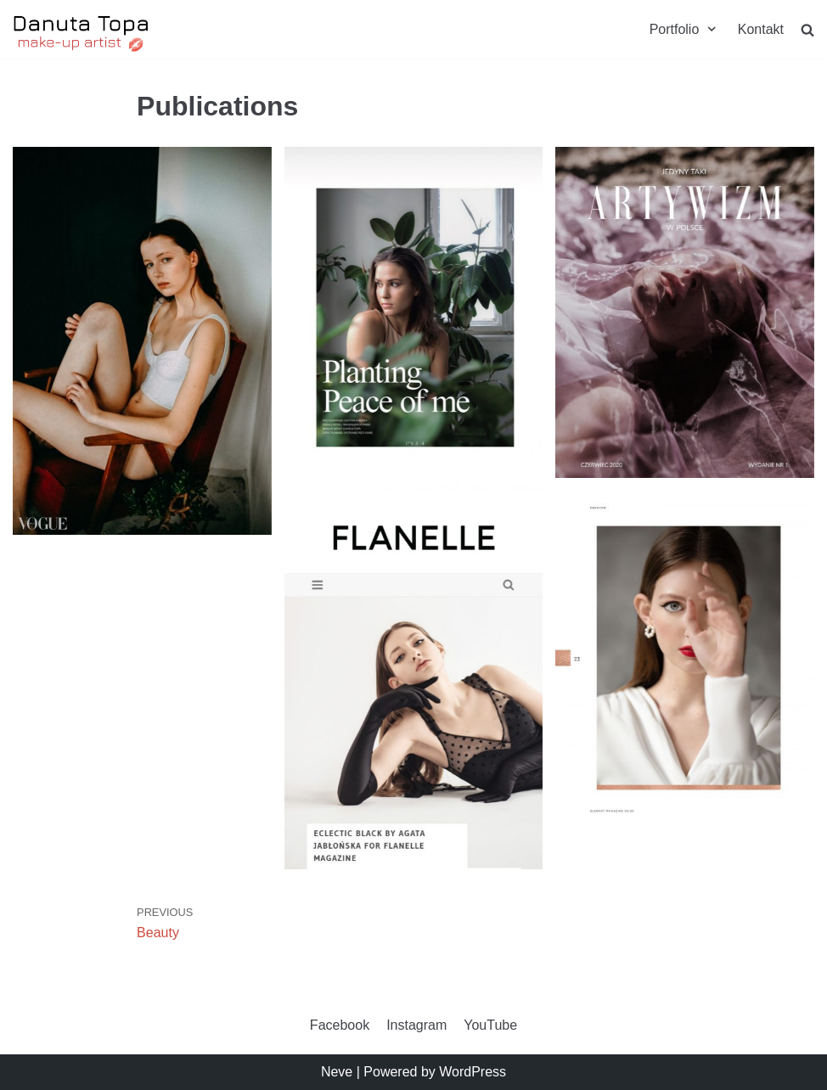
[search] (807, 29)
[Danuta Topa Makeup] (81, 33)
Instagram (416, 1025)
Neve (336, 1072)
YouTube (490, 1025)
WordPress (472, 1072)
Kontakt (761, 29)
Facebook (339, 1025)
